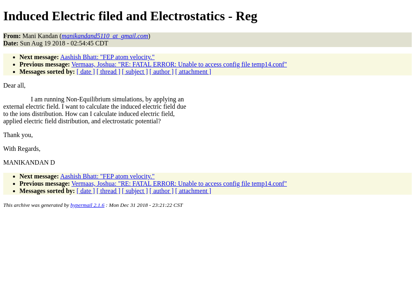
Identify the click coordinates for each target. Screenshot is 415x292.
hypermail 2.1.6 (88, 205)
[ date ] (86, 71)
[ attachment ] (193, 71)
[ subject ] (135, 71)
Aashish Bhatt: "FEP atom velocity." (107, 57)
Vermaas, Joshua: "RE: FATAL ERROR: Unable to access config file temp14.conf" (179, 64)
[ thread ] (108, 71)
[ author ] (162, 71)
